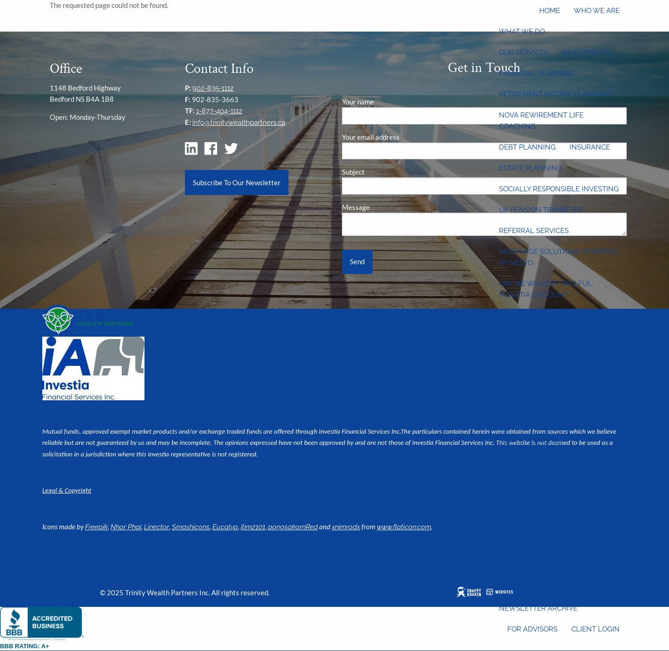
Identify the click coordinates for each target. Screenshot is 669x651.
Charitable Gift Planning (548, 399)
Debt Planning (527, 147)
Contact (603, 357)
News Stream (590, 587)
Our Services (523, 52)
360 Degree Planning (580, 336)
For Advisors (532, 629)
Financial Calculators (543, 566)
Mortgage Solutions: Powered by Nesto (558, 257)
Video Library (525, 587)
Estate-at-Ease (526, 316)
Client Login (595, 629)
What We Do (522, 31)
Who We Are (597, 11)
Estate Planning (530, 168)
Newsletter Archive (538, 608)
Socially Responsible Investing (559, 189)
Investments (586, 52)
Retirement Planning (540, 504)
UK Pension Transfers (541, 210)
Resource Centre (532, 378)
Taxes (509, 545)
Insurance (590, 147)
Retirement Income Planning (554, 94)
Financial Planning (537, 73)
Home (549, 11)
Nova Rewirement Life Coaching (541, 120)
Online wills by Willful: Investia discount (546, 289)
